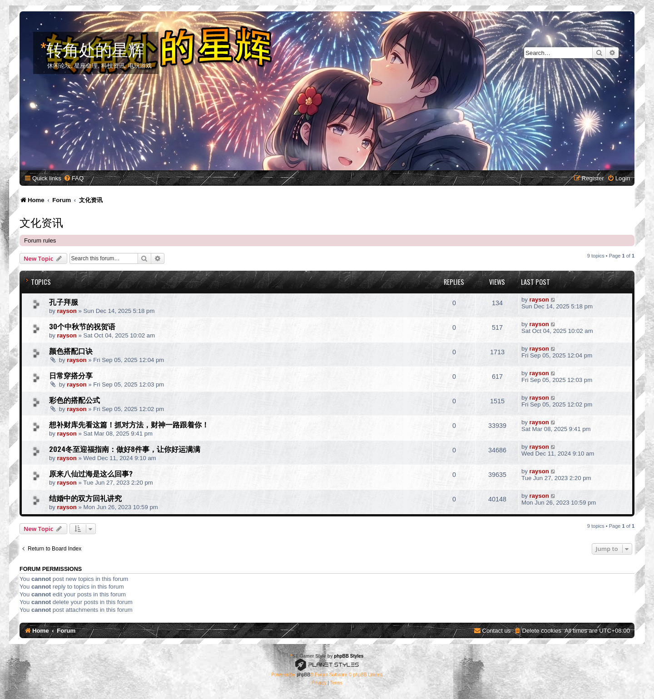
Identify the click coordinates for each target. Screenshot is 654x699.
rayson (67, 310)
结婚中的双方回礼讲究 (85, 497)
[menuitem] (74, 178)
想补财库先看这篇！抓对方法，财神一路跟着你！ (129, 424)
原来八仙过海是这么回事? (91, 473)
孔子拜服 (63, 301)
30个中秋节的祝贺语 (82, 326)
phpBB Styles (348, 656)
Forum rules (40, 240)
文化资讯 (41, 221)
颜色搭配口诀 (71, 350)
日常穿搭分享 (71, 375)
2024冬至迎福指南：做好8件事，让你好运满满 (124, 448)
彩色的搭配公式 (74, 399)
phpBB (303, 674)
